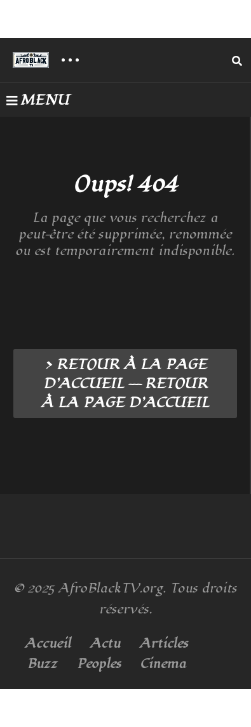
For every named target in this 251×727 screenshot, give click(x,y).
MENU (37, 100)
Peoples (99, 664)
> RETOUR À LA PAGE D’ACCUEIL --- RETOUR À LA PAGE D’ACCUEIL (125, 384)
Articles (164, 644)
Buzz (42, 664)
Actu (105, 644)
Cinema (163, 664)
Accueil (48, 644)
